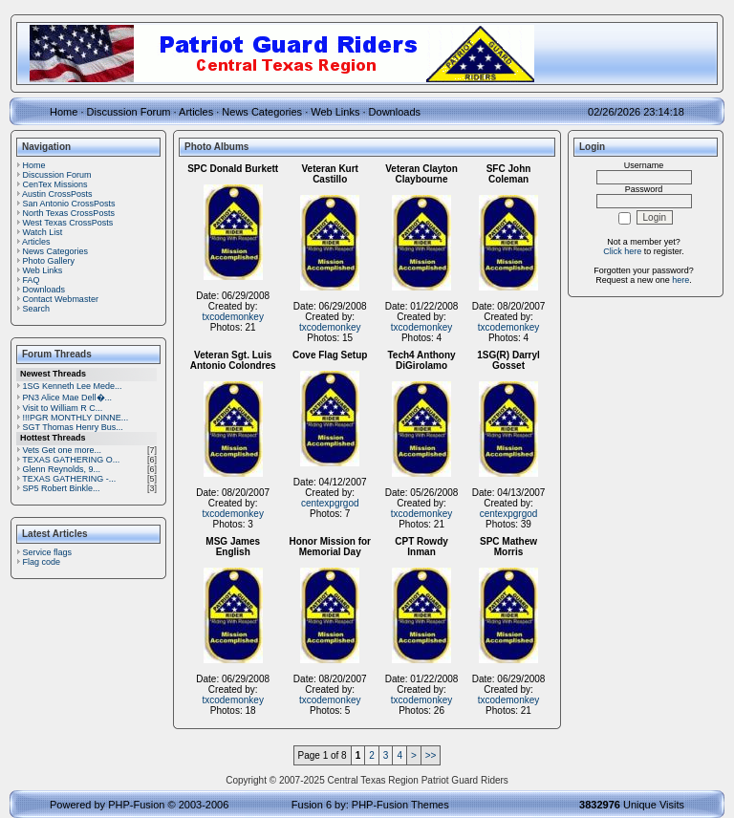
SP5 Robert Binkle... (61, 488)
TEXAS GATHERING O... (70, 459)
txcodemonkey (232, 317)
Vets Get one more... (62, 450)
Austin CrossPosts (57, 194)
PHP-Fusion (136, 804)
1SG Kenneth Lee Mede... (72, 386)
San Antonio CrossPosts (69, 203)
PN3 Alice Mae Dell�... (68, 397)
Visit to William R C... (63, 408)
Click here (622, 251)
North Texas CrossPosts (69, 213)
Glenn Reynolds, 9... (62, 469)
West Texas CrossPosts (68, 222)
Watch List (43, 232)
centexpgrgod (330, 503)
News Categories (262, 112)
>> (431, 755)
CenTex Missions (55, 184)
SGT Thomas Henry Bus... (73, 427)
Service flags (48, 552)
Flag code (42, 562)
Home (63, 112)
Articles (196, 112)
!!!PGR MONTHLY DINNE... (76, 417)
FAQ (31, 280)
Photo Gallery (49, 261)
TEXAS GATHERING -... (69, 479)
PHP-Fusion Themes (400, 804)
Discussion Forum (129, 112)
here (680, 280)
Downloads (395, 112)
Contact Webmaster (60, 299)
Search (37, 308)
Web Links (335, 112)
